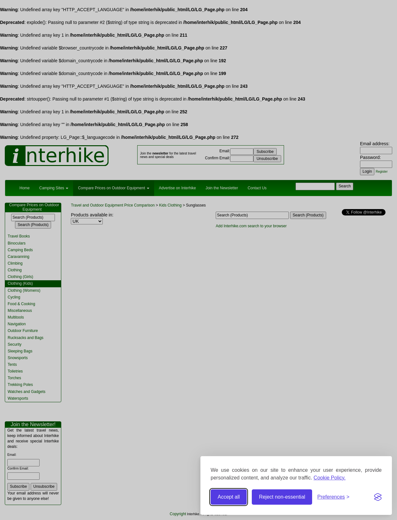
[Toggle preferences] (333, 497)
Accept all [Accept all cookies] (229, 497)
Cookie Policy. (330, 477)
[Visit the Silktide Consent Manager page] (378, 497)
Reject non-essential (282, 497)
